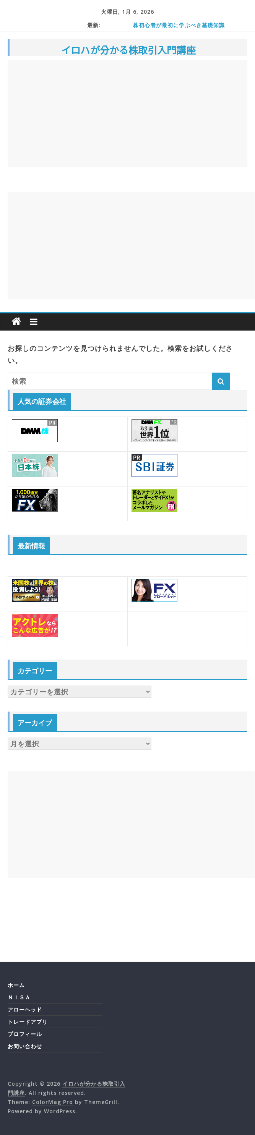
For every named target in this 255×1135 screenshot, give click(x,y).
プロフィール (25, 1034)
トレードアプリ (28, 1021)
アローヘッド (25, 1009)
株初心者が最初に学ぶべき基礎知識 (179, 25)
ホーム (16, 985)
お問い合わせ (25, 1046)
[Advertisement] (127, 113)
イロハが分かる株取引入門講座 (128, 50)
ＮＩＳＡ (19, 997)
